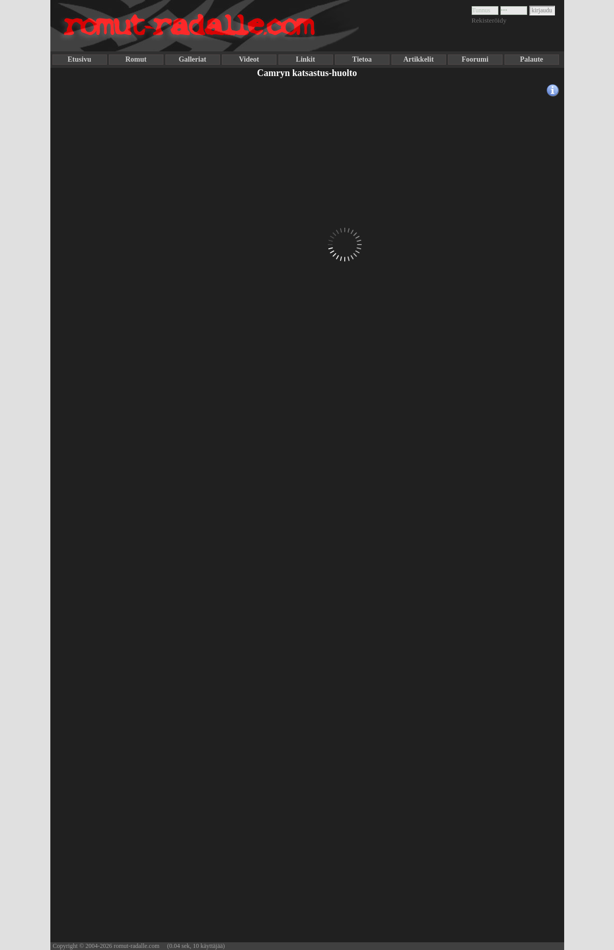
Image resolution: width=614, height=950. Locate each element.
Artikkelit (418, 59)
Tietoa (362, 59)
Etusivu (79, 59)
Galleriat (193, 59)
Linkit (305, 59)
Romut (135, 59)
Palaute (531, 59)
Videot (249, 59)
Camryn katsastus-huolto (307, 73)
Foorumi (474, 59)
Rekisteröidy (489, 20)
